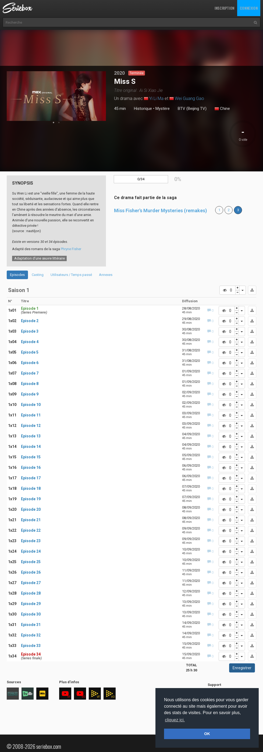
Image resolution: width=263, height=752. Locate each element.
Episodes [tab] (17, 275)
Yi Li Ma (156, 98)
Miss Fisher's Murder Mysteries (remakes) (160, 210)
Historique (143, 108)
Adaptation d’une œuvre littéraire (39, 258)
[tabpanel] (56, 96)
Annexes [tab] (105, 275)
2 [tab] (59, 122)
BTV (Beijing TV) (192, 108)
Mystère (162, 108)
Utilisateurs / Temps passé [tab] (71, 275)
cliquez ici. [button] (175, 720)
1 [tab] (53, 122)
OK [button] (207, 734)
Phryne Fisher (71, 249)
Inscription (224, 8)
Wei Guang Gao (189, 98)
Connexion (249, 8)
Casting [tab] (38, 275)
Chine (222, 109)
